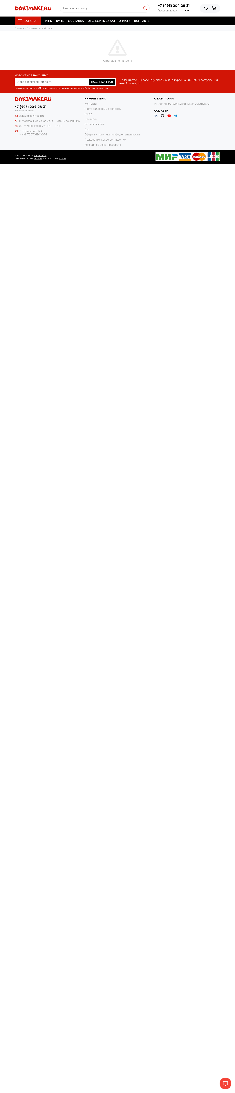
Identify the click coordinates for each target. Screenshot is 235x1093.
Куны (60, 21)
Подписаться (102, 81)
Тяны (48, 21)
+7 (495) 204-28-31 (174, 6)
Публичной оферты (96, 88)
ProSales (38, 158)
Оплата (125, 21)
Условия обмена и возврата (102, 144)
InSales (62, 158)
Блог (87, 129)
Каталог (27, 21)
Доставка (76, 21)
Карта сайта (40, 155)
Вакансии (90, 119)
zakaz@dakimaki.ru (31, 115)
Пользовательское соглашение (105, 139)
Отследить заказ (101, 21)
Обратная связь (94, 124)
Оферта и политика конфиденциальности (112, 134)
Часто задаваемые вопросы (102, 108)
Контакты (142, 21)
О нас (88, 114)
